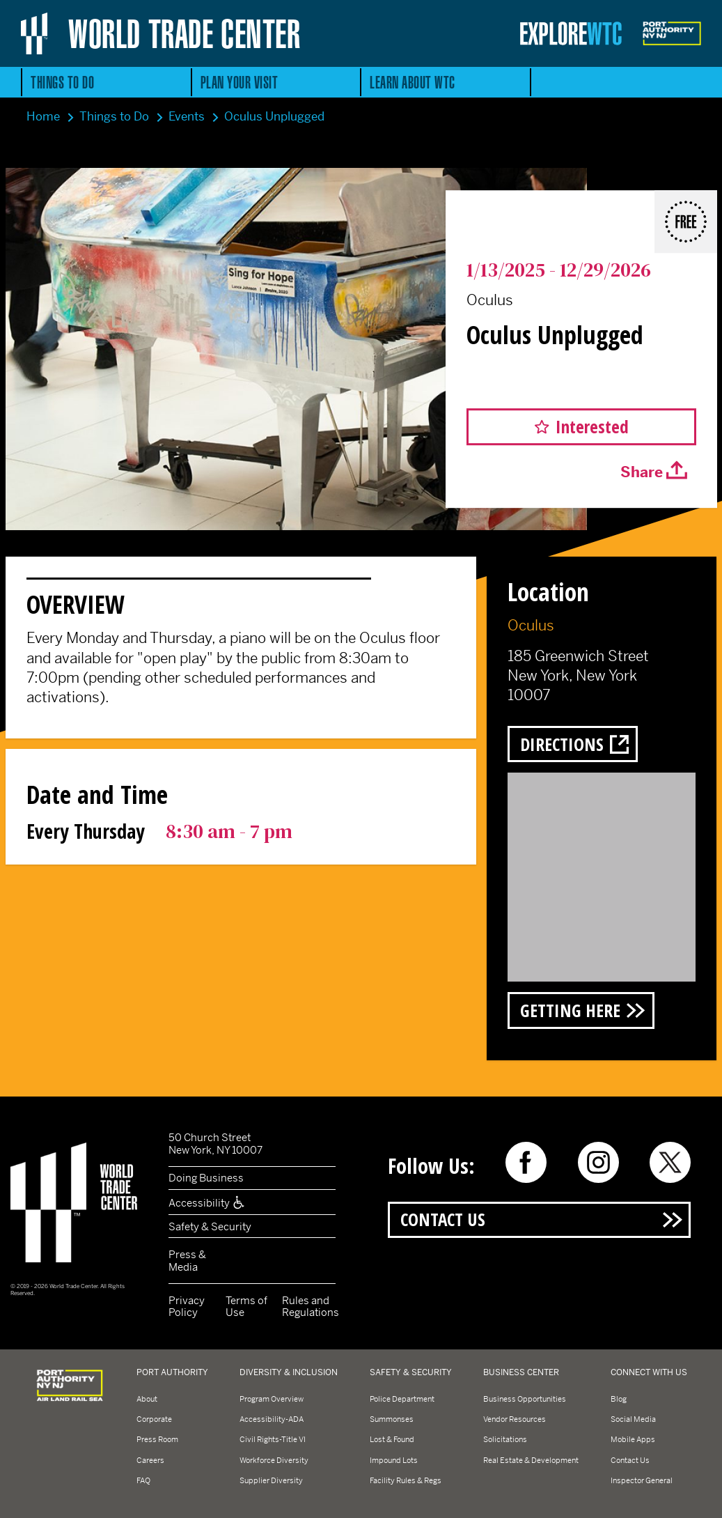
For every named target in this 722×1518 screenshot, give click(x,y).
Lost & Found (392, 1439)
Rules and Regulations (310, 1306)
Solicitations (505, 1439)
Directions (562, 744)
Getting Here (570, 1010)
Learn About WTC (412, 82)
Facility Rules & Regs (405, 1480)
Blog (619, 1399)
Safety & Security (209, 1226)
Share (641, 473)
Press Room (157, 1439)
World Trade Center (184, 33)
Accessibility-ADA (272, 1419)
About (146, 1399)
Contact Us (442, 1219)
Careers (150, 1460)
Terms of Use (246, 1306)
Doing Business (206, 1177)
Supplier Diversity (271, 1480)
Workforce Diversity (274, 1460)
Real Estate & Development (531, 1460)
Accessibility (207, 1202)
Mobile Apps (633, 1439)
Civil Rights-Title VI (273, 1439)
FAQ (143, 1480)
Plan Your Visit (239, 82)
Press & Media (187, 1260)
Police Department (402, 1399)
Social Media (633, 1419)
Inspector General (642, 1480)
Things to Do (62, 82)
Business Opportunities (524, 1399)
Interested (592, 426)
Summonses (392, 1419)
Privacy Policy (186, 1306)
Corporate (154, 1419)
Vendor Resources (514, 1419)
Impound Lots (394, 1460)
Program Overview (272, 1399)
